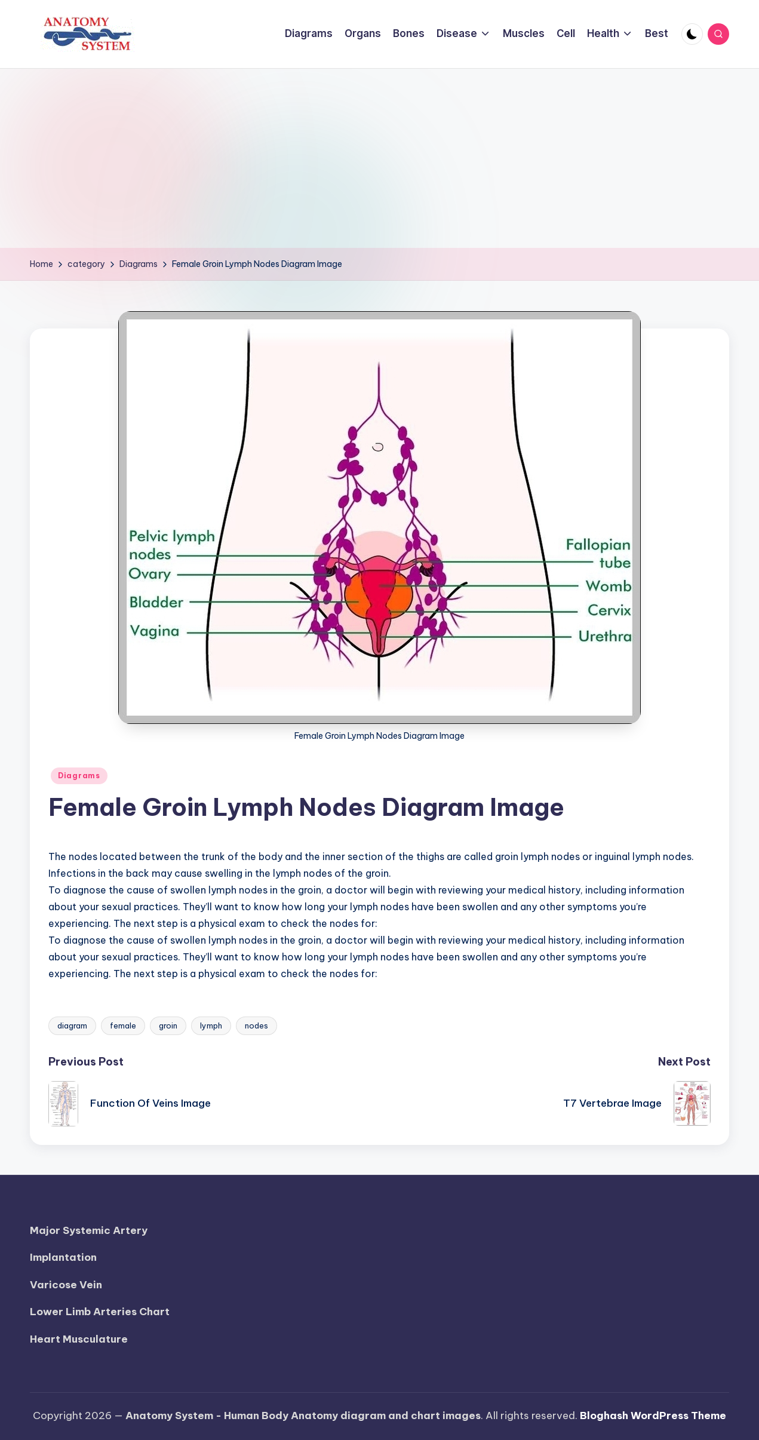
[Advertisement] (379, 158)
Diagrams (79, 775)
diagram (72, 1025)
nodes (256, 1025)
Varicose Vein (66, 1284)
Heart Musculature (79, 1339)
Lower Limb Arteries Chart (100, 1311)
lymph (211, 1025)
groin (168, 1025)
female (123, 1025)
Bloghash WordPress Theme (653, 1415)
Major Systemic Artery (89, 1230)
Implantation (63, 1257)
